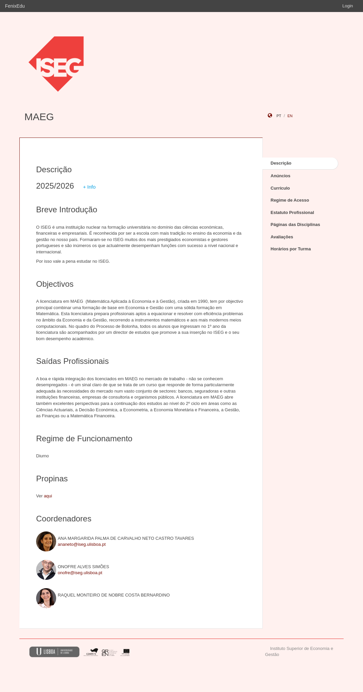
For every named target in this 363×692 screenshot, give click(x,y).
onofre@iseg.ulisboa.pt (80, 572)
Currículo (280, 188)
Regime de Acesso (290, 200)
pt (278, 116)
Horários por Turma (291, 248)
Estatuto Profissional (292, 212)
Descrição (281, 163)
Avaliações (282, 236)
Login (347, 5)
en (289, 116)
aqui (48, 495)
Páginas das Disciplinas (295, 224)
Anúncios (280, 175)
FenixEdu (15, 6)
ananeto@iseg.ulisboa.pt (82, 544)
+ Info (89, 187)
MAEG (39, 116)
